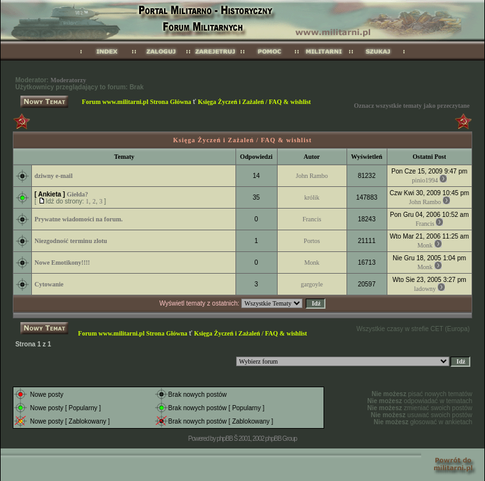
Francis (311, 219)
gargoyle (312, 284)
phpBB (224, 438)
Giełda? (77, 194)
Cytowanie (49, 284)
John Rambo (312, 175)
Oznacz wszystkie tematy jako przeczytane (412, 105)
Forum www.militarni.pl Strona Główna (136, 101)
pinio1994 (425, 180)
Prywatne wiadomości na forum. (78, 219)
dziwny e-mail (53, 175)
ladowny (425, 288)
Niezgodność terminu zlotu (70, 240)
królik (312, 197)
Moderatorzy (68, 80)
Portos (312, 240)
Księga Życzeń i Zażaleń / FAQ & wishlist (254, 101)
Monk (425, 245)
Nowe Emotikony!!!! (62, 262)
